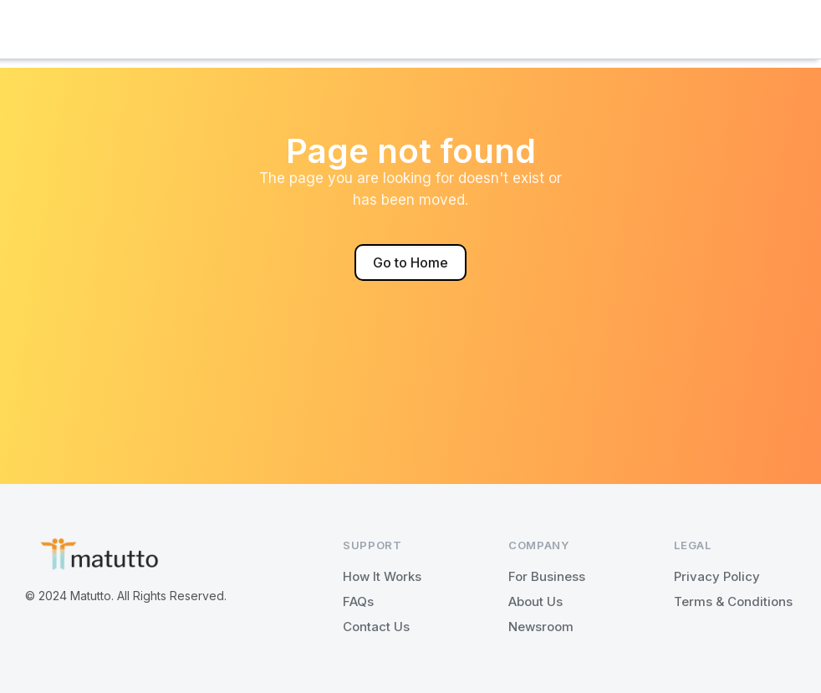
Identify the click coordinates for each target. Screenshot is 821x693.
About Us (535, 601)
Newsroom (541, 626)
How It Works (382, 576)
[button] (410, 29)
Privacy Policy (717, 576)
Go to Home (410, 262)
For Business (546, 576)
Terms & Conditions (733, 601)
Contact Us (376, 626)
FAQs (358, 601)
